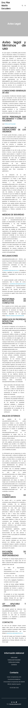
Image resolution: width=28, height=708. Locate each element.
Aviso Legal (14, 657)
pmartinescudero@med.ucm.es (11, 270)
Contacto (14, 664)
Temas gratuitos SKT (15, 704)
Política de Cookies (14, 662)
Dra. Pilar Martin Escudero (6, 5)
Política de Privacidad (10, 124)
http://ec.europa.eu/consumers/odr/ (15, 315)
